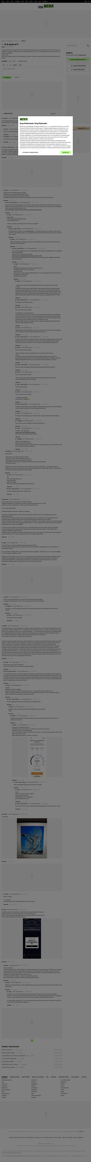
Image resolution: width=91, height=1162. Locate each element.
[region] (45, 135)
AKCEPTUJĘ (66, 152)
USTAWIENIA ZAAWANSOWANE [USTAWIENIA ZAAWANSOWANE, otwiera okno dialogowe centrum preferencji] (30, 152)
